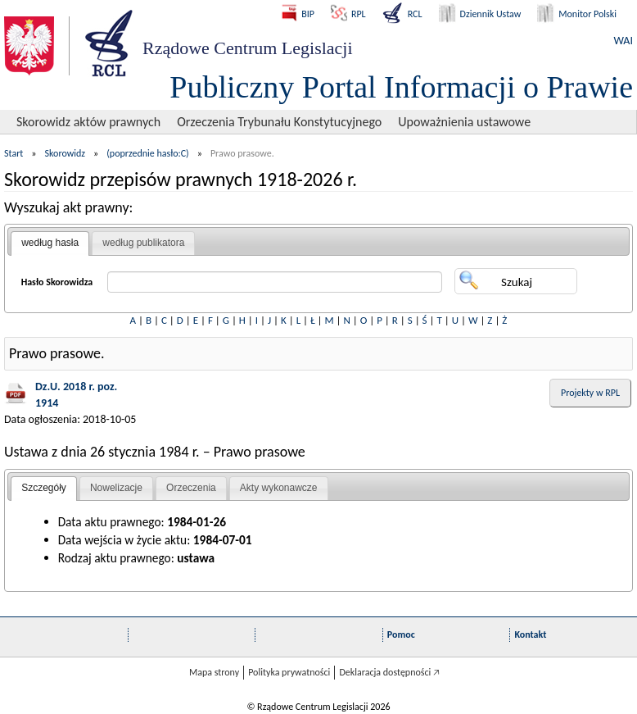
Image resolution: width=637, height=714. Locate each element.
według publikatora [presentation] (143, 242)
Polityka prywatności (289, 672)
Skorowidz (65, 153)
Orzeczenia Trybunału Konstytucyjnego (279, 122)
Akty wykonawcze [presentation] (279, 487)
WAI (623, 41)
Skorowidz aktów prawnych (88, 122)
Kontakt (530, 634)
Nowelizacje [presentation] (116, 487)
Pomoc (401, 634)
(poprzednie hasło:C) (147, 153)
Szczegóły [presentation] (43, 487)
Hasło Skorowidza (57, 282)
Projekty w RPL (590, 392)
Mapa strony (214, 672)
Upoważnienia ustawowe (464, 122)
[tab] (50, 243)
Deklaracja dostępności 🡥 (389, 672)
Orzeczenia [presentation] (191, 487)
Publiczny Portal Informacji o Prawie (401, 87)
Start (13, 153)
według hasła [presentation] (50, 242)
